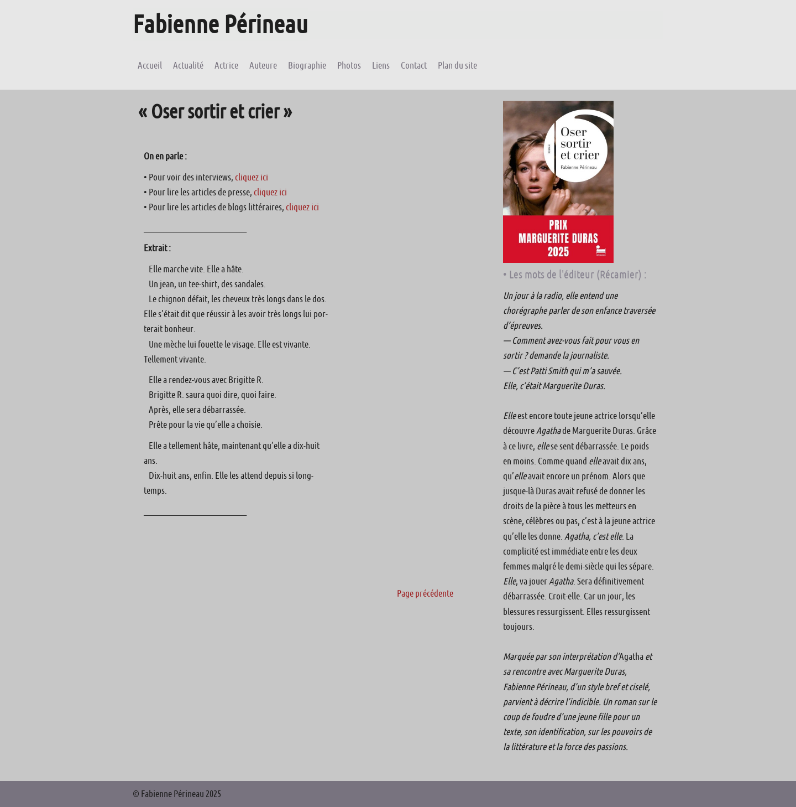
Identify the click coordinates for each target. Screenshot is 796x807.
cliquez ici (251, 177)
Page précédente (425, 593)
